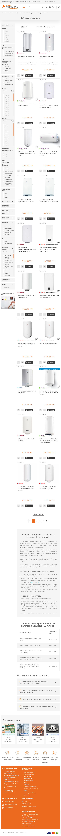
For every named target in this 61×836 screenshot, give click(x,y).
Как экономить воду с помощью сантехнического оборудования (23, 740)
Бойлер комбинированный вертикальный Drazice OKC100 (26, 200)
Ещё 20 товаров (38, 514)
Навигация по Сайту (30, 793)
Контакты (13, 3)
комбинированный (8, 51)
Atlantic (6, 35)
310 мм (5, 139)
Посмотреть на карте (29, 826)
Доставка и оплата (18, 1)
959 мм (5, 105)
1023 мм (6, 95)
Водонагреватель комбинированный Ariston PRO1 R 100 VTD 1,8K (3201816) (27, 249)
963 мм (5, 107)
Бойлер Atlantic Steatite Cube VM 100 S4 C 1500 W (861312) (49, 296)
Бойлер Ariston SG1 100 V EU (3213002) (47, 57)
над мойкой (7, 232)
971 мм (5, 109)
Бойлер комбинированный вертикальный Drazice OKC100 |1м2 (49, 200)
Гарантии (27, 1)
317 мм (5, 125)
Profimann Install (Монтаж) (48, 1)
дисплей (6, 270)
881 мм (5, 113)
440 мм (5, 145)
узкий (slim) (7, 82)
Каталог (24, 7)
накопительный (8, 53)
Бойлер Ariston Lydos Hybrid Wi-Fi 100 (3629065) (26, 57)
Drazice (5, 39)
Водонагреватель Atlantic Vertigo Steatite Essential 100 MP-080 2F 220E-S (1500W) (48, 249)
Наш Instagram (9, 807)
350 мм (5, 143)
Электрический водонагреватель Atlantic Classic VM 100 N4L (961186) (49, 344)
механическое (7, 173)
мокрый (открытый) (7, 67)
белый (5, 241)
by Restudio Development (21, 832)
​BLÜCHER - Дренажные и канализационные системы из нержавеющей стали (52, 740)
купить (30, 75)
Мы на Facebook (9, 801)
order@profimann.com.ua (29, 806)
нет (5, 195)
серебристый (7, 243)
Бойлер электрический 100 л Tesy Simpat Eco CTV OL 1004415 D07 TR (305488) (49, 392)
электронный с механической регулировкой (8, 183)
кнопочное (6, 168)
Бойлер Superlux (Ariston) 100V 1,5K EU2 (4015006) (27, 391)
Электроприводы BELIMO (11, 781)
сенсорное (6, 177)
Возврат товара (35, 1)
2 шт (5, 156)
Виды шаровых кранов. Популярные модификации (37, 740)
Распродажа (5, 3)
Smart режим (7, 260)
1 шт (5, 154)
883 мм (5, 115)
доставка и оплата (33, 582)
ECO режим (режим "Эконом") (7, 257)
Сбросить (6, 288)
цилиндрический (8, 84)
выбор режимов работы (8, 267)
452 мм (5, 127)
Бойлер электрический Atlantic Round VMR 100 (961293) (48, 487)
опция (5, 197)
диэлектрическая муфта (8, 272)
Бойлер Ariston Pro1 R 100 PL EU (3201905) (26, 439)
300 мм (5, 137)
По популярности (49, 26)
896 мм (5, 99)
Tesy (5, 33)
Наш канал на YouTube (11, 804)
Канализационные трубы (11, 775)
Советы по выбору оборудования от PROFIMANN (29, 774)
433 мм (5, 111)
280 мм (5, 135)
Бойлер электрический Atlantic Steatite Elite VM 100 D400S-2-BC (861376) (26, 488)
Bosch (5, 37)
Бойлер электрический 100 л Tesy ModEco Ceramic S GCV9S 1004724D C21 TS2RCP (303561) (49, 440)
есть (5, 193)
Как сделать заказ (7, 1)
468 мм (5, 129)
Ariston (5, 31)
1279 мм (6, 97)
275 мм (5, 133)
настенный (6, 234)
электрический (8, 55)
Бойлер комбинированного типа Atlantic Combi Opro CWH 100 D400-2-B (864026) (27, 345)
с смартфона (7, 175)
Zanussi (6, 41)
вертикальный (7, 228)
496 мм (5, 131)
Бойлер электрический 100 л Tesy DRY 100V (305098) (27, 104)
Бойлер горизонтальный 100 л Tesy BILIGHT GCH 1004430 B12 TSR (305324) (49, 153)
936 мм (5, 103)
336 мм (5, 141)
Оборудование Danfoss (11, 784)
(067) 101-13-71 (46, 7)
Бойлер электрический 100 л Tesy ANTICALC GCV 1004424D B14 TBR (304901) (27, 153)
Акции (25, 782)
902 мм (5, 101)
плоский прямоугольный (8, 79)
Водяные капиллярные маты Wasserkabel (8, 740)
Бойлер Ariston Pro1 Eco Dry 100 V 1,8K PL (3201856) (26, 296)
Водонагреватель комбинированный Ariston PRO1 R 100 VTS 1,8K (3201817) (49, 105)
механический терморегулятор (8, 170)
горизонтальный (8, 230)
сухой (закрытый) (7, 71)
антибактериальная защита (8, 263)
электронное (7, 179)
